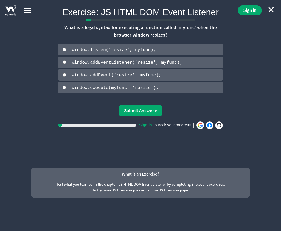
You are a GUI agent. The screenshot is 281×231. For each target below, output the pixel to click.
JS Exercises (169, 189)
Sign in (249, 10)
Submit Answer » (140, 110)
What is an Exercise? (140, 173)
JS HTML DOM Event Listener (142, 183)
